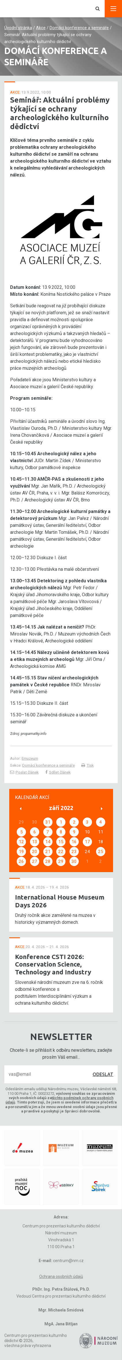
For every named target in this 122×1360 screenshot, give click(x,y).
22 (60, 851)
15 (60, 841)
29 (60, 861)
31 (47, 822)
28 (47, 861)
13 (34, 841)
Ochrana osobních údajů (61, 1276)
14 (47, 841)
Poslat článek (24, 772)
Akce (41, 27)
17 (87, 841)
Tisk (87, 765)
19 (21, 851)
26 (21, 861)
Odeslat (103, 1074)
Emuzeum (30, 758)
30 (74, 861)
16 (74, 841)
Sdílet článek (58, 772)
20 (34, 851)
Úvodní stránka (18, 27)
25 (100, 851)
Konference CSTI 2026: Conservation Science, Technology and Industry (53, 964)
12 (21, 841)
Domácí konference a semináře (79, 27)
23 (74, 851)
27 (34, 861)
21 (47, 851)
